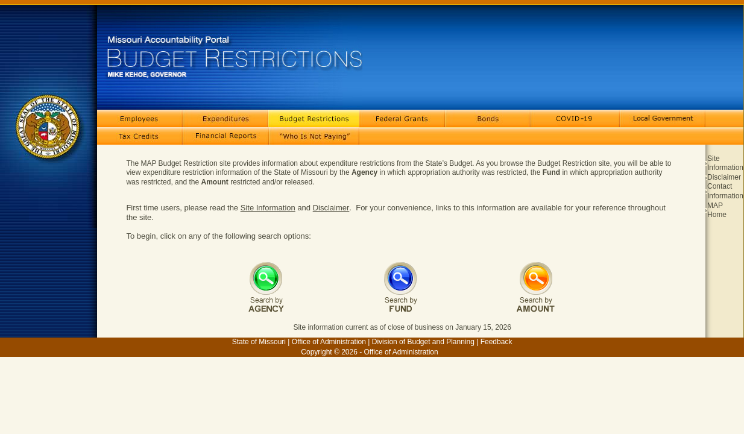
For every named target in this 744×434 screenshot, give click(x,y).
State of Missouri (259, 342)
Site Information (268, 207)
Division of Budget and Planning (423, 342)
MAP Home (717, 210)
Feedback (496, 342)
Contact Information (725, 191)
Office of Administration (329, 342)
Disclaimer (331, 207)
